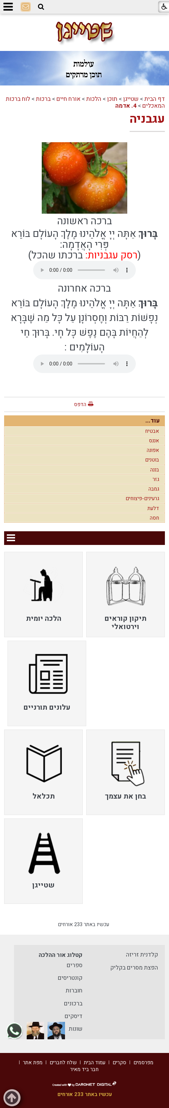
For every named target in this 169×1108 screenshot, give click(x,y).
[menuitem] (125, 594)
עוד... (152, 420)
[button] (41, 7)
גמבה (153, 489)
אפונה (153, 450)
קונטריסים (70, 978)
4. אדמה (125, 106)
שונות (75, 1029)
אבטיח (152, 431)
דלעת (153, 508)
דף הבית (154, 99)
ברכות (43, 99)
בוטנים (152, 460)
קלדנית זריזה (142, 954)
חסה (154, 518)
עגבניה (147, 119)
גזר (156, 479)
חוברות (74, 990)
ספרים (74, 965)
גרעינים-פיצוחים (142, 498)
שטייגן (131, 99)
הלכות (93, 99)
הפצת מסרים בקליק (134, 967)
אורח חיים (68, 99)
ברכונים (73, 1003)
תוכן (112, 99)
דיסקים (73, 1016)
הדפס (80, 404)
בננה (154, 469)
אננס (154, 440)
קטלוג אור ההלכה (60, 955)
